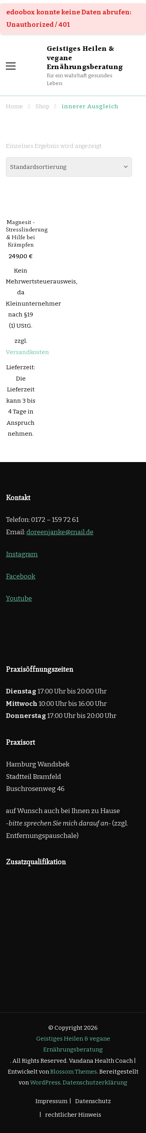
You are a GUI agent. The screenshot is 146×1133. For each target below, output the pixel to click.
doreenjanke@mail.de (59, 532)
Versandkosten (27, 352)
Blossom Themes (73, 1071)
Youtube (19, 598)
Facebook (20, 576)
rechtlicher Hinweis (73, 1114)
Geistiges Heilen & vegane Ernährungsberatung (73, 1044)
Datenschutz (93, 1101)
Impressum (51, 1101)
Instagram (22, 554)
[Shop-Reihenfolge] (69, 167)
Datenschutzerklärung (95, 1082)
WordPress (45, 1082)
